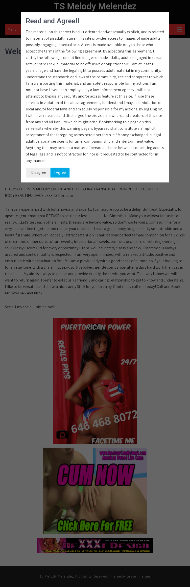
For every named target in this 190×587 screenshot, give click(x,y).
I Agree (60, 172)
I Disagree (37, 172)
